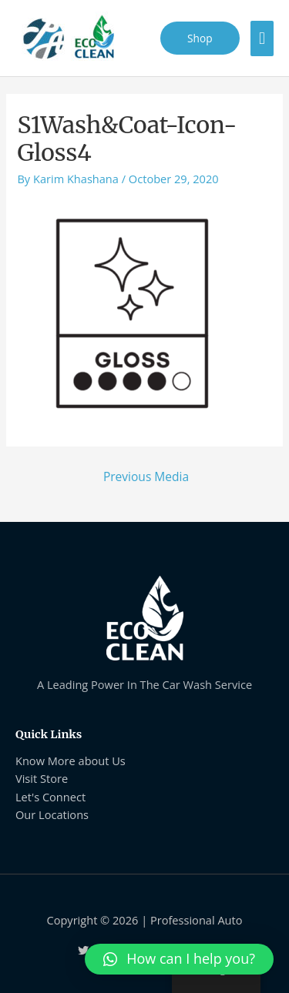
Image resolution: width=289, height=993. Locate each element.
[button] (179, 959)
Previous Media (146, 476)
